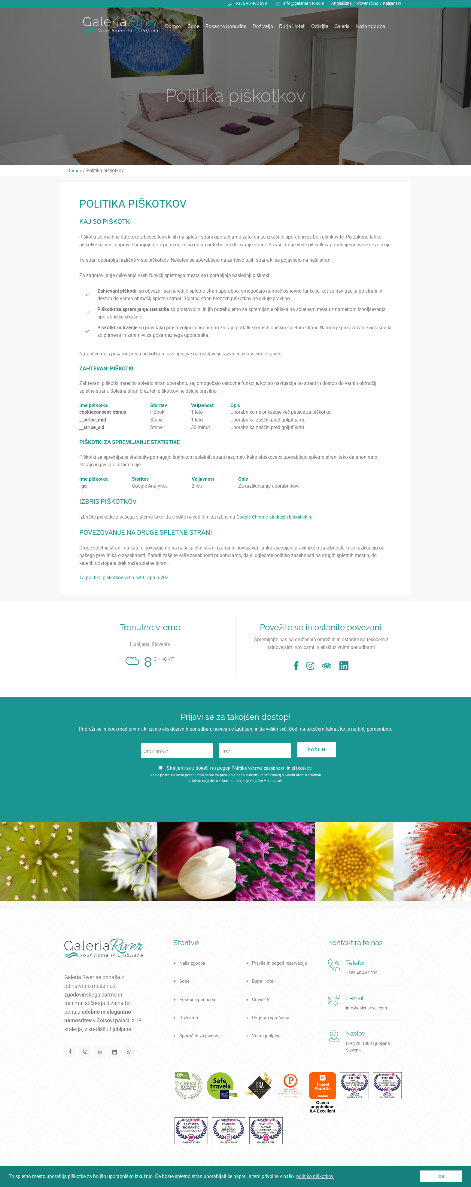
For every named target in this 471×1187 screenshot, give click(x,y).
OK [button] (441, 1176)
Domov (173, 26)
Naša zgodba (370, 26)
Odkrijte (319, 26)
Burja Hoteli (292, 26)
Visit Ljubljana (267, 1035)
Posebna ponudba (226, 26)
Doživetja (263, 26)
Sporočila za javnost (201, 1035)
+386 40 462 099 (251, 3)
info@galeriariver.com (303, 3)
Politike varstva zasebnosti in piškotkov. (272, 768)
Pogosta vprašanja (272, 1017)
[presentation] (235, 804)
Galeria (342, 26)
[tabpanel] (235, 82)
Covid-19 (261, 999)
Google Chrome (252, 516)
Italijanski (392, 3)
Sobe (193, 26)
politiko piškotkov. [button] (315, 1176)
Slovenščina (367, 3)
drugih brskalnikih (296, 516)
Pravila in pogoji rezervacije (281, 963)
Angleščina (341, 3)
